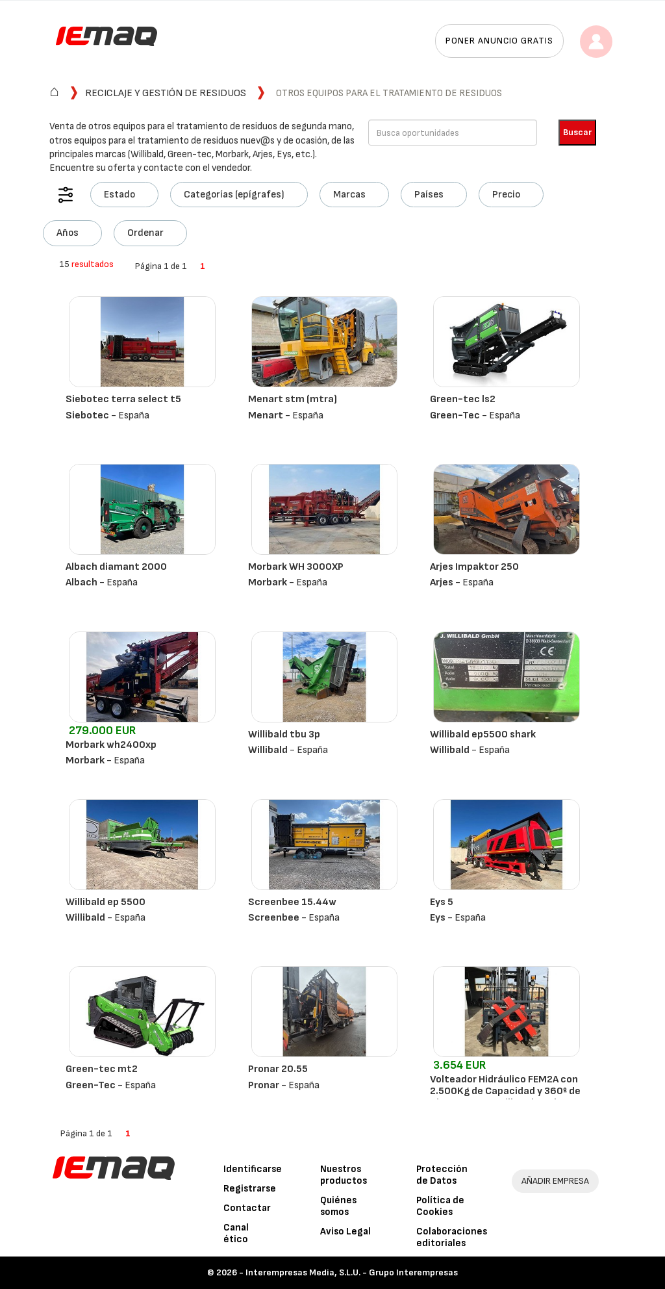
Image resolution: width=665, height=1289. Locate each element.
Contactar (247, 1208)
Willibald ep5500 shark (483, 734)
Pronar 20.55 (278, 1069)
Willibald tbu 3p (284, 734)
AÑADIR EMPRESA (555, 1180)
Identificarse (252, 1169)
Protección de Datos (442, 1175)
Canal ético (236, 1233)
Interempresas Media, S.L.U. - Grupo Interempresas (351, 1272)
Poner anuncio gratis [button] (499, 40)
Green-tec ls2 (463, 399)
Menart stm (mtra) (292, 399)
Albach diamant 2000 (116, 567)
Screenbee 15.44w (292, 902)
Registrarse (249, 1188)
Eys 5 (441, 902)
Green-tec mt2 (102, 1069)
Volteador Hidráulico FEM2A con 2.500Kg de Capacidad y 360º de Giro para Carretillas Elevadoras (505, 1090)
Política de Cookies (440, 1206)
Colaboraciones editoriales (451, 1237)
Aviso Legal (345, 1231)
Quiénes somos (338, 1206)
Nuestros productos (343, 1175)
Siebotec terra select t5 (123, 399)
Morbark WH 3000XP (296, 567)
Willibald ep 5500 (105, 902)
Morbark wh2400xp (111, 745)
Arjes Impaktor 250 (474, 567)
